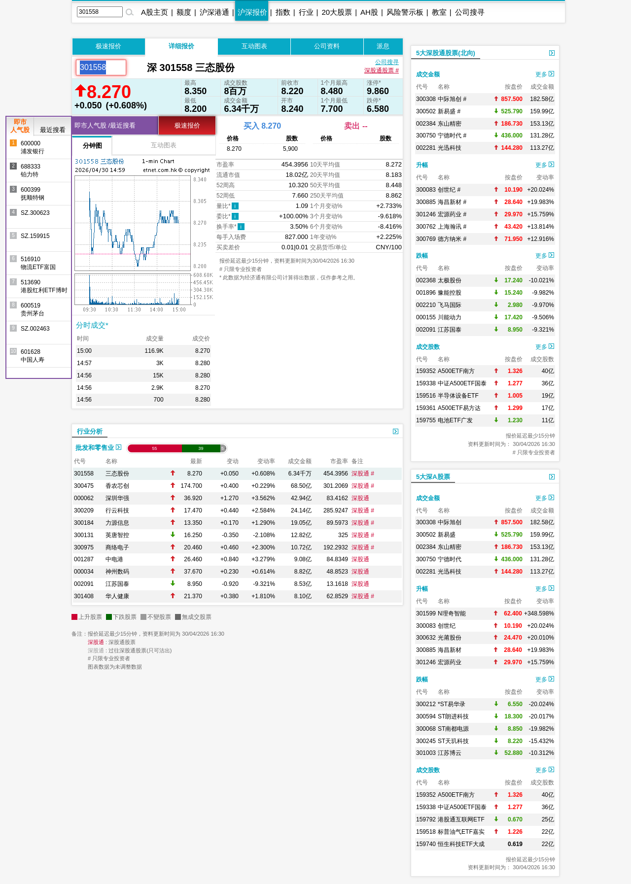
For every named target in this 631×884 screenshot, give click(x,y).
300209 (84, 510)
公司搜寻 (470, 12)
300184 (84, 522)
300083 (426, 189)
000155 (426, 317)
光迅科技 (449, 147)
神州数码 (117, 571)
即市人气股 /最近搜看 (105, 125)
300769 (426, 239)
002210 (426, 305)
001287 (84, 559)
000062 (84, 498)
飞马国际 (449, 305)
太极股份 (449, 280)
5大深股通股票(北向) (445, 53)
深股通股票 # (381, 70)
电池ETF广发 (455, 420)
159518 (426, 831)
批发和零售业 (98, 447)
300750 (426, 135)
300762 (426, 226)
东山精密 (449, 123)
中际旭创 (449, 522)
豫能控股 (449, 292)
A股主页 (154, 12)
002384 (426, 123)
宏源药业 (449, 662)
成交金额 (428, 74)
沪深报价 (252, 12)
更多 (544, 74)
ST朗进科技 (453, 716)
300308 (426, 99)
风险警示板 (404, 12)
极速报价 (108, 46)
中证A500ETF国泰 (462, 383)
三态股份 (117, 473)
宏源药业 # (452, 214)
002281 (426, 147)
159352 (426, 371)
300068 (426, 728)
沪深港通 (214, 12)
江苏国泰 (117, 583)
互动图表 (254, 46)
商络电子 (117, 547)
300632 (426, 637)
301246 (426, 214)
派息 (383, 46)
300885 (426, 202)
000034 (84, 571)
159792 (426, 819)
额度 (183, 12)
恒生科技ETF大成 (461, 844)
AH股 (369, 12)
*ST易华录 (451, 704)
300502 (426, 111)
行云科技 (117, 510)
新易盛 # (449, 111)
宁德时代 (449, 559)
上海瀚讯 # (452, 226)
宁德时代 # (452, 135)
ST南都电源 (453, 728)
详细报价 (181, 46)
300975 (84, 547)
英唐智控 (117, 535)
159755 (426, 420)
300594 (426, 716)
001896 (426, 292)
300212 (426, 704)
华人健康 (117, 596)
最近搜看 (53, 130)
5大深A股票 (433, 476)
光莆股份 (449, 637)
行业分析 (90, 431)
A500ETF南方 (456, 371)
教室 (439, 12)
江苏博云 (449, 752)
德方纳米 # (452, 239)
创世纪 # (449, 189)
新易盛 (447, 534)
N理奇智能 (452, 613)
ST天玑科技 (453, 741)
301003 (426, 752)
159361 (426, 408)
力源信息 (117, 522)
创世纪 (447, 625)
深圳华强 (117, 498)
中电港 (114, 559)
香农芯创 (117, 485)
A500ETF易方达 (459, 408)
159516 (426, 395)
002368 (426, 280)
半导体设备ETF (458, 395)
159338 (426, 383)
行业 (306, 12)
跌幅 (422, 255)
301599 (426, 613)
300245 (426, 741)
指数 (283, 12)
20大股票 (336, 12)
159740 (426, 844)
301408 (84, 596)
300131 (84, 535)
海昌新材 (449, 649)
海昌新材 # (452, 202)
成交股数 (428, 346)
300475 (84, 485)
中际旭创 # (452, 99)
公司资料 (327, 46)
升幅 (422, 165)
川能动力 (449, 317)
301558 (84, 473)
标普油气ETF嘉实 (461, 831)
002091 (84, 583)
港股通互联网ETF (461, 819)
